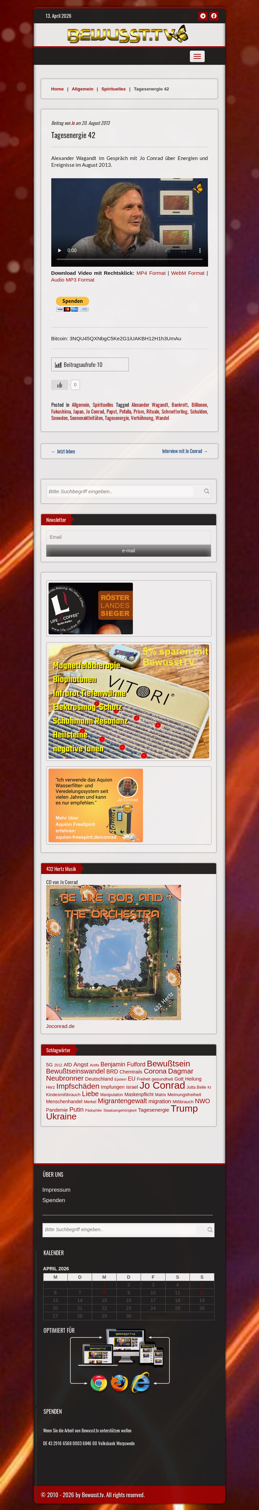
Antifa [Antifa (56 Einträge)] (94, 1065)
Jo (73, 122)
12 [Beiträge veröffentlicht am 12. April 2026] (202, 1292)
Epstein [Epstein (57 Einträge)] (120, 1079)
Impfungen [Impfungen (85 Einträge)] (112, 1087)
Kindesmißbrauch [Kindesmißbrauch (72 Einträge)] (63, 1094)
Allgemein (82, 88)
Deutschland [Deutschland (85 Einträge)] (99, 1079)
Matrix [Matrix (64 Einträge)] (160, 1094)
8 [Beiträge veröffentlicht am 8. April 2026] (104, 1292)
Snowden (59, 417)
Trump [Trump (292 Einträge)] (184, 1108)
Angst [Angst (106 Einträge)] (81, 1064)
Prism (139, 411)
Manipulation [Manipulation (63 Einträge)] (111, 1094)
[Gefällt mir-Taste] (59, 385)
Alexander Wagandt (150, 404)
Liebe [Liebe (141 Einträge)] (90, 1093)
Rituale (152, 411)
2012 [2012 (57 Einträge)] (58, 1065)
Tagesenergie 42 (73, 134)
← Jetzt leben (63, 451)
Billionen (199, 404)
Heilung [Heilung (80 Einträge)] (193, 1079)
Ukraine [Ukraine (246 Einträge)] (61, 1116)
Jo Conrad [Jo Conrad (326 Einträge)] (162, 1085)
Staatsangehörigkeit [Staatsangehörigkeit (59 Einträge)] (120, 1110)
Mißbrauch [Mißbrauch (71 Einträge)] (183, 1101)
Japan (78, 411)
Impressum (56, 1190)
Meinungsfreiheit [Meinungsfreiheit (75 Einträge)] (184, 1094)
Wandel (162, 417)
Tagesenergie (117, 417)
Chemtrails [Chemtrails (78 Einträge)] (131, 1072)
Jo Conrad (95, 411)
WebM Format (187, 273)
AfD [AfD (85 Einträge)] (68, 1064)
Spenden (53, 1200)
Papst (112, 411)
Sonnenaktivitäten (86, 417)
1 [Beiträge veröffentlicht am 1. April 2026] (104, 1285)
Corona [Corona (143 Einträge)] (155, 1071)
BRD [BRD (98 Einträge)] (112, 1071)
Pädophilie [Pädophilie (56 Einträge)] (93, 1110)
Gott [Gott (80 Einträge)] (178, 1079)
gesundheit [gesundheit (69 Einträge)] (162, 1079)
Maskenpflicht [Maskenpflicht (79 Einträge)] (138, 1094)
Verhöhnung (142, 417)
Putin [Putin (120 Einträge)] (76, 1109)
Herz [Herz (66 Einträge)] (50, 1087)
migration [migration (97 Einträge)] (159, 1101)
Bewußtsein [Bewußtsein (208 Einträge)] (169, 1063)
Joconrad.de (60, 1026)
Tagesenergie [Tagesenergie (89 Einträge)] (153, 1110)
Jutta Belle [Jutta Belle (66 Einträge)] (196, 1087)
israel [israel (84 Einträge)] (132, 1087)
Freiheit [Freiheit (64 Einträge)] (143, 1079)
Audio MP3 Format (72, 280)
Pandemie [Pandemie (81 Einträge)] (57, 1110)
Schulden (198, 411)
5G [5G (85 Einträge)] (49, 1064)
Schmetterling (175, 411)
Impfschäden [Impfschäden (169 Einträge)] (77, 1086)
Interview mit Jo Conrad (185, 450)
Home (57, 88)
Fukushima (61, 411)
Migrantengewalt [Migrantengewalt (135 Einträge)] (122, 1101)
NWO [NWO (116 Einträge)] (202, 1101)
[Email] (128, 537)
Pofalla (125, 411)
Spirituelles (114, 88)
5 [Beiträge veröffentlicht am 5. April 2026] (202, 1285)
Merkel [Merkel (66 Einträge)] (90, 1102)
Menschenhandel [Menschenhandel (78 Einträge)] (64, 1101)
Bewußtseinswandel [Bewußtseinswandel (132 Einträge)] (75, 1071)
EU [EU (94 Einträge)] (131, 1079)
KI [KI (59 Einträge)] (209, 1087)
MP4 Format (151, 273)
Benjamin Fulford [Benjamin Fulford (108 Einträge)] (122, 1064)
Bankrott (180, 404)
